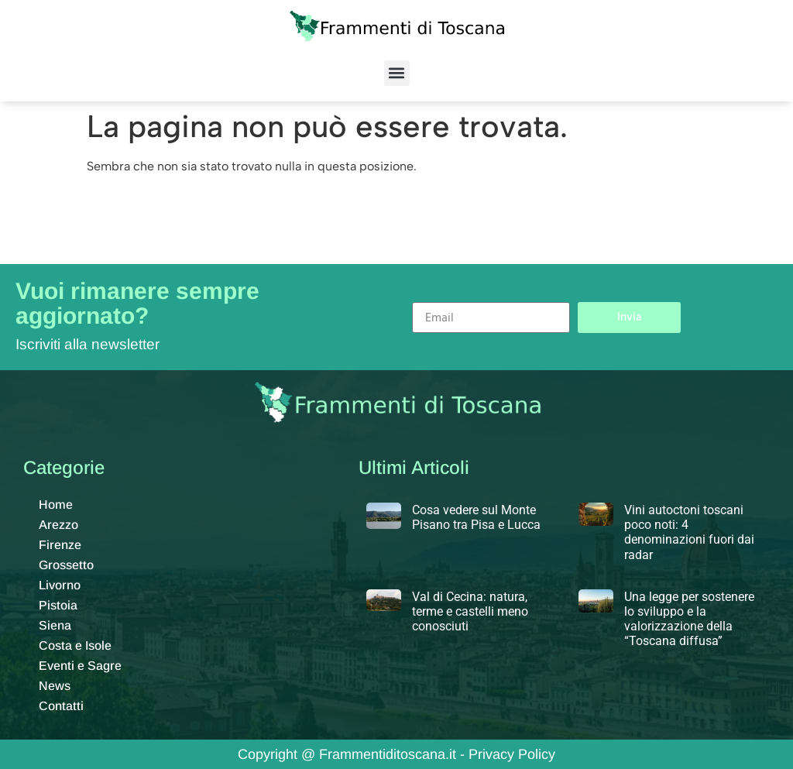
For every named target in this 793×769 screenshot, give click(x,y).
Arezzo (58, 524)
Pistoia (58, 605)
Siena (55, 625)
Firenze (60, 544)
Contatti (61, 705)
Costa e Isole (75, 645)
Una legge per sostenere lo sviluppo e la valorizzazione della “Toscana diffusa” (689, 619)
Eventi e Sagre (80, 665)
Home (56, 504)
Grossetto (66, 565)
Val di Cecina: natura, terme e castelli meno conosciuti (470, 611)
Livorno (60, 585)
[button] (397, 73)
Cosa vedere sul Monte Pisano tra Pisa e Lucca (476, 517)
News (54, 685)
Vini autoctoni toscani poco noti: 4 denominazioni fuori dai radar (689, 532)
